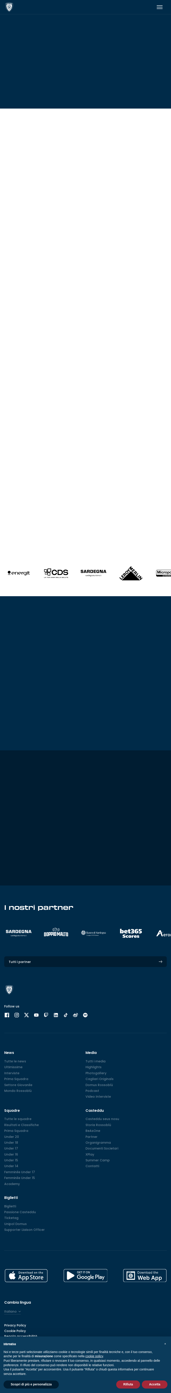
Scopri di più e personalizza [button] (31, 1384)
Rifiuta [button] (128, 1384)
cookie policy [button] (94, 1356)
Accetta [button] (154, 1384)
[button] (165, 1343)
